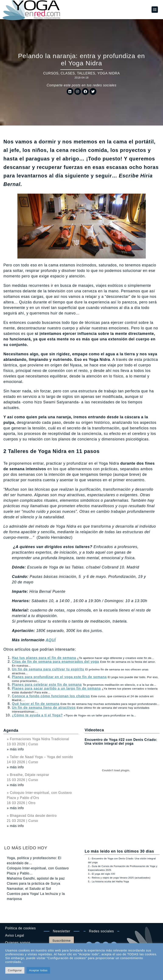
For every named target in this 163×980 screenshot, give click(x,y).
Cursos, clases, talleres (69, 73)
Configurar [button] (15, 970)
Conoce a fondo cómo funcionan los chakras (51, 696)
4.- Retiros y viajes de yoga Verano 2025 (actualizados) (119, 877)
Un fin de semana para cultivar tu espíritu (48, 669)
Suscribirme (61, 940)
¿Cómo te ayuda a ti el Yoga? (37, 715)
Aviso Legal (14, 935)
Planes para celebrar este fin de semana (47, 684)
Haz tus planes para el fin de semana (44, 658)
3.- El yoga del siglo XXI (101, 874)
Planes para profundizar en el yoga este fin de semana (59, 677)
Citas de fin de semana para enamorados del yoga (55, 661)
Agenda (10, 730)
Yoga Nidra (108, 73)
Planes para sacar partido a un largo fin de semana (56, 688)
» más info (15, 749)
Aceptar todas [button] (38, 970)
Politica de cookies (20, 928)
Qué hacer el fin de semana (35, 704)
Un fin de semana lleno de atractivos (44, 707)
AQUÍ (51, 640)
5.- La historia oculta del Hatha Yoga (108, 881)
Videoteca (94, 730)
